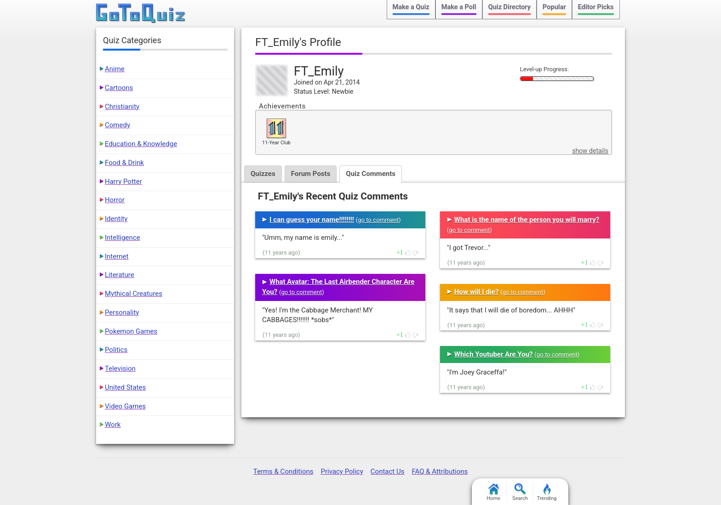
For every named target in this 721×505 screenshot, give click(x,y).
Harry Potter (123, 181)
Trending (547, 492)
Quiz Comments (370, 174)
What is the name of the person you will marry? (526, 220)
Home (493, 492)
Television (120, 368)
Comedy (117, 125)
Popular (554, 7)
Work (112, 424)
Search (520, 492)
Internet (116, 256)
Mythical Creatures (133, 293)
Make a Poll (458, 7)
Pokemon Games (131, 331)
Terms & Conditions (283, 471)
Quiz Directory (509, 7)
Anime (115, 69)
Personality (122, 312)
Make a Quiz (411, 7)
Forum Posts (311, 174)
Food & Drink (124, 163)
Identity (116, 219)
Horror (115, 200)
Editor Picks (596, 7)
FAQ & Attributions (440, 471)
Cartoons (119, 88)
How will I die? (476, 292)
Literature (119, 275)
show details (590, 150)
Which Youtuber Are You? (493, 354)
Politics (116, 350)
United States (125, 387)
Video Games (125, 406)
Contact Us (388, 471)
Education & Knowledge (141, 144)
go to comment (378, 219)
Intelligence (122, 237)
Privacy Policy (341, 471)
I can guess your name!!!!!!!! (311, 220)
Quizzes (263, 174)
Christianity (122, 106)
